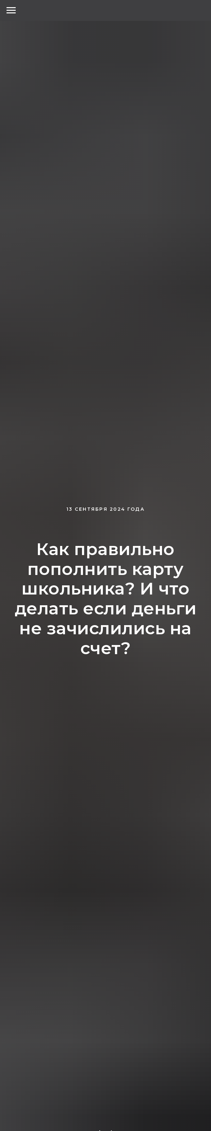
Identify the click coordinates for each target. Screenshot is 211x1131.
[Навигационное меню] (11, 10)
